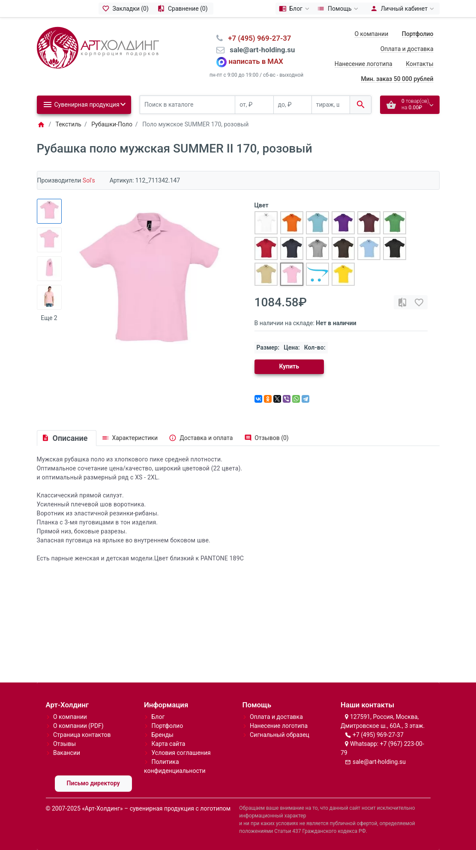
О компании (371, 33)
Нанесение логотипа (363, 63)
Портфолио (167, 725)
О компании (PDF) (78, 725)
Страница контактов (82, 734)
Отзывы (64, 743)
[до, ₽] (292, 105)
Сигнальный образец (279, 734)
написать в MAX (255, 61)
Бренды (162, 734)
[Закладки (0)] (126, 9)
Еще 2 (49, 317)
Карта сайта (168, 743)
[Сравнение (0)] (183, 9)
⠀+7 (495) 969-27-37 (257, 38)
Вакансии (66, 752)
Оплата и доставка (407, 48)
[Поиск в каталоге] (188, 105)
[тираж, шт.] (330, 105)
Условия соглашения (180, 752)
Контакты (419, 63)
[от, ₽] (254, 105)
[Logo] (98, 47)
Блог (158, 716)
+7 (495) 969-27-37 (378, 734)
